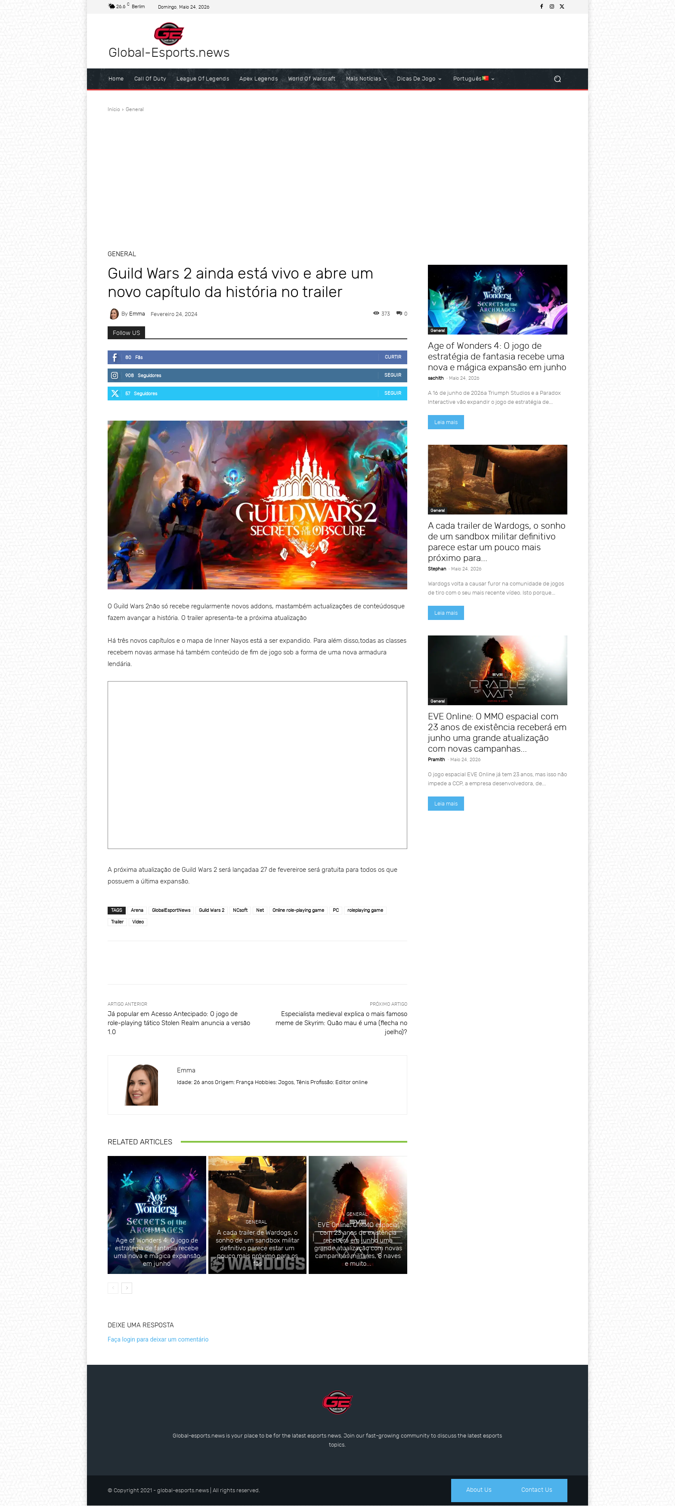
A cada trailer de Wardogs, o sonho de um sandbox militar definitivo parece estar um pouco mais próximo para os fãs (257, 1248)
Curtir (393, 357)
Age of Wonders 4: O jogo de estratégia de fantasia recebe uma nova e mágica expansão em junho (157, 1251)
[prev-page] (113, 1288)
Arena (137, 910)
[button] (557, 79)
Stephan (437, 569)
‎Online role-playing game (298, 910)
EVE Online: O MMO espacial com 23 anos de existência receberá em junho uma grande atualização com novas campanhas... (497, 732)
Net (260, 910)
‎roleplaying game (365, 910)
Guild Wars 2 (211, 910)
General (135, 109)
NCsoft (240, 910)
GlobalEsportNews (171, 910)
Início (114, 109)
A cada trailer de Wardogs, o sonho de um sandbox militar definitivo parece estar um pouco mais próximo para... (497, 541)
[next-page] (126, 1288)
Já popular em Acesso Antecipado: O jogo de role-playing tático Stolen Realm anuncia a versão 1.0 (179, 1023)
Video (138, 922)
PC (336, 910)
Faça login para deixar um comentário (158, 1339)
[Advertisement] (337, 178)
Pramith (436, 759)
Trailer (117, 922)
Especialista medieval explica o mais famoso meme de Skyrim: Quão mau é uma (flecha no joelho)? (341, 1023)
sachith (436, 378)
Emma (137, 313)
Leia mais (446, 422)
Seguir (392, 375)
